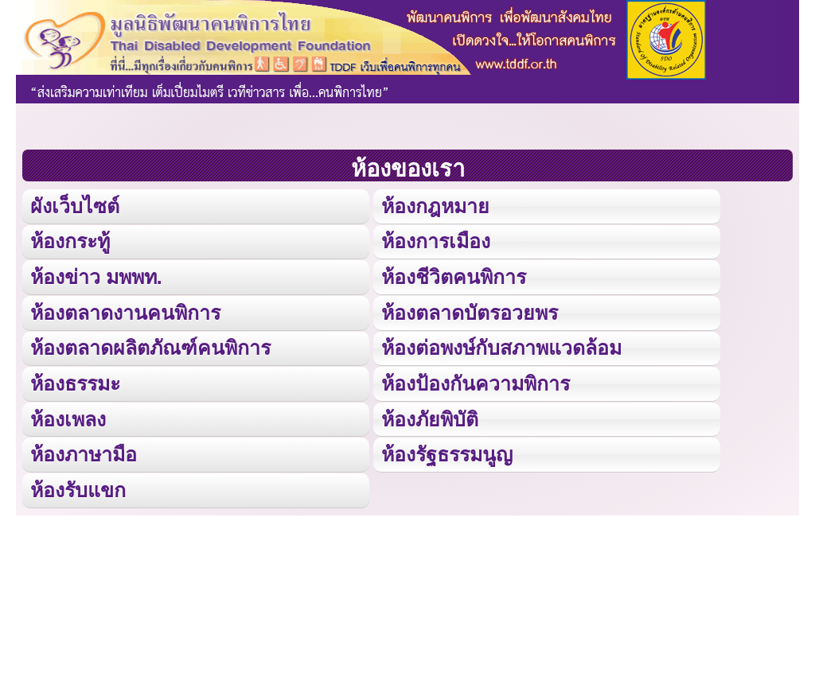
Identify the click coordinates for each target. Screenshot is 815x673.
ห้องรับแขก (78, 486)
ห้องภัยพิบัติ (429, 415)
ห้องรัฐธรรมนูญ (447, 451)
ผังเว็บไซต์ (73, 205)
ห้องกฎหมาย (435, 205)
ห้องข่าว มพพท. (96, 275)
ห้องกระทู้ (70, 240)
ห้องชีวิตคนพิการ (453, 275)
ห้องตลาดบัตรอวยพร (469, 310)
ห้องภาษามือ (83, 451)
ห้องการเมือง (435, 240)
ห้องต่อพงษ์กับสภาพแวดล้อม (501, 345)
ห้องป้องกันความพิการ (475, 380)
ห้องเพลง (67, 415)
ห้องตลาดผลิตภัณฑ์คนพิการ (150, 345)
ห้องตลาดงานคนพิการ (125, 310)
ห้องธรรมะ (75, 380)
